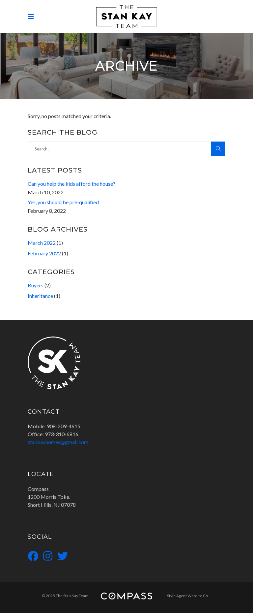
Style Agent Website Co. (188, 595)
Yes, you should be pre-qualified (63, 202)
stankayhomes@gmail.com (58, 442)
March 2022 (42, 243)
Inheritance (40, 296)
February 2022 (44, 253)
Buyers (35, 285)
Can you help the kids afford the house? (71, 183)
